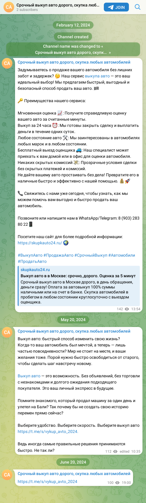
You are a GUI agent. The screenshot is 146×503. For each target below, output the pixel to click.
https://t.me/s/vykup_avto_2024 (47, 481)
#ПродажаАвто (58, 255)
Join (116, 7)
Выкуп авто (29, 375)
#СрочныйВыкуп (90, 255)
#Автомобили (121, 255)
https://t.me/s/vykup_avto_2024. (48, 431)
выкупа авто (97, 76)
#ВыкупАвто (30, 255)
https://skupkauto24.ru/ (40, 242)
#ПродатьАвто (32, 261)
